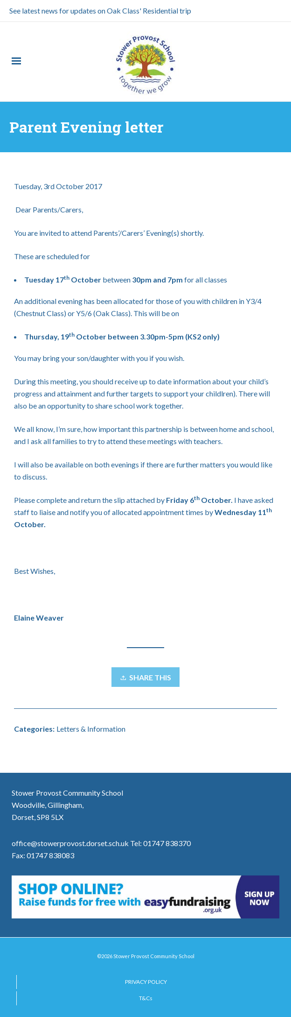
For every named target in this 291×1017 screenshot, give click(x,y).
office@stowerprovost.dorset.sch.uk (70, 843)
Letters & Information (90, 728)
